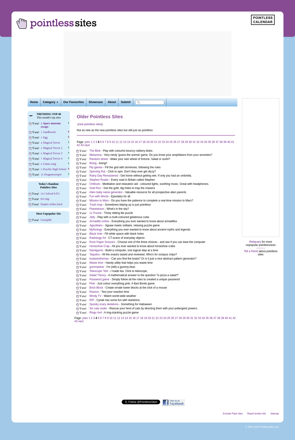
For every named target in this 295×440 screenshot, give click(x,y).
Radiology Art (97, 237)
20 (151, 142)
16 (136, 142)
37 (217, 142)
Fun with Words (99, 196)
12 (120, 142)
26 (174, 142)
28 (182, 142)
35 (209, 142)
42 (78, 145)
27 (178, 142)
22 (159, 142)
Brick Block (96, 287)
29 (186, 142)
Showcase (96, 102)
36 (213, 142)
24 (167, 142)
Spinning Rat (97, 171)
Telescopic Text (98, 271)
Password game (99, 279)
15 (132, 142)
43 (82, 145)
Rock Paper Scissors (102, 242)
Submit (125, 102)
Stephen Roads (99, 179)
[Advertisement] (147, 63)
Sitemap (274, 413)
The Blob (94, 150)
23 (163, 142)
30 (190, 142)
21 (155, 142)
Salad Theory (97, 275)
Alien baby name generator (106, 192)
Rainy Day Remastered (103, 175)
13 (124, 142)
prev (87, 142)
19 (147, 142)
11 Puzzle (95, 213)
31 (193, 142)
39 (224, 142)
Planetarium (96, 208)
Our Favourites (73, 102)
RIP (91, 300)
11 (116, 142)
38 (220, 142)
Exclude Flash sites (233, 413)
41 (232, 142)
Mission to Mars (99, 200)
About (112, 102)
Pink (92, 283)
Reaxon (94, 291)
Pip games (96, 167)
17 (140, 142)
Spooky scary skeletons (103, 304)
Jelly (92, 217)
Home (34, 102)
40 (228, 142)
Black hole (95, 233)
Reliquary (255, 241)
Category (51, 102)
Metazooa (95, 155)
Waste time (96, 262)
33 (201, 142)
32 (197, 142)
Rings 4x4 (95, 312)
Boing (93, 163)
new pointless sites (90, 124)
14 (128, 142)
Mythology (95, 229)
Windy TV (95, 296)
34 (205, 142)
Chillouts (94, 184)
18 (143, 142)
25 (170, 142)
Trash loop (95, 204)
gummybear (96, 267)
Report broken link (256, 413)
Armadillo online (99, 221)
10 (113, 142)
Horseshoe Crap (99, 246)
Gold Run (95, 188)
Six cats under (98, 308)
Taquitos (94, 254)
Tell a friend (251, 251)
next (87, 145)
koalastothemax (99, 258)
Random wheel (98, 159)
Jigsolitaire (96, 225)
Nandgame (96, 250)
